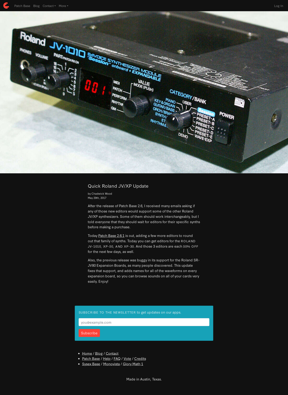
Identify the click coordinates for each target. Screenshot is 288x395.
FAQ (117, 358)
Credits (140, 358)
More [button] (62, 5)
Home (87, 353)
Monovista (111, 363)
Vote (127, 358)
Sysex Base (91, 363)
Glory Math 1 (133, 363)
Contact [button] (48, 5)
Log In (278, 5)
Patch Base (22, 5)
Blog (36, 5)
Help (107, 358)
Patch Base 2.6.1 (111, 235)
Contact (112, 353)
